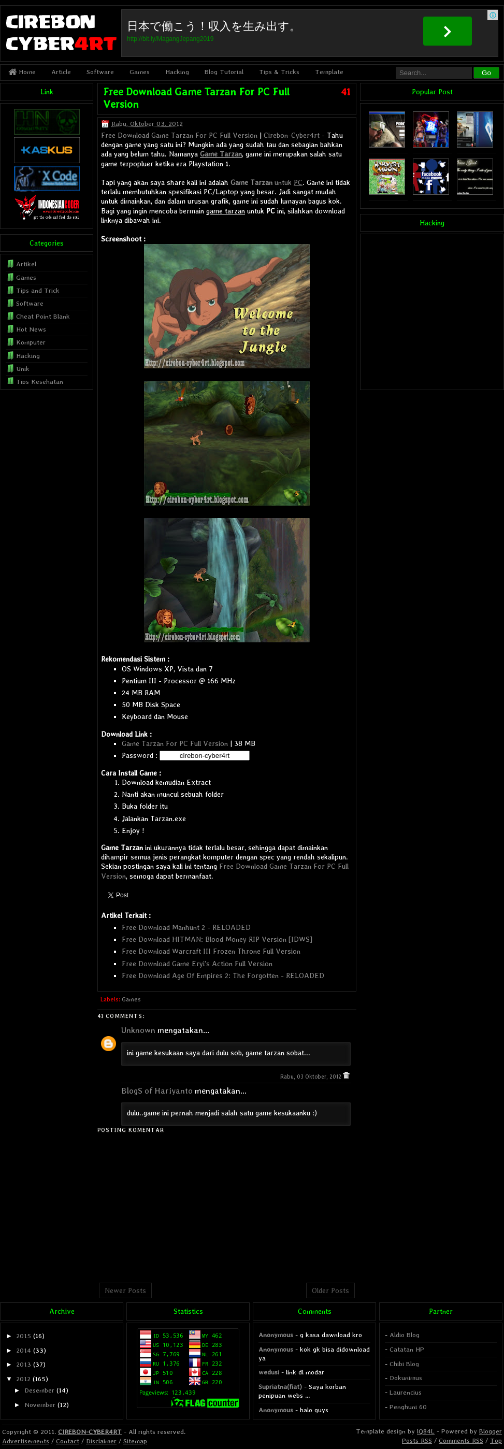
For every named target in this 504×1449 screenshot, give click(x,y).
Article (61, 72)
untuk (267, 182)
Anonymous (275, 1335)
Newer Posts (125, 1290)
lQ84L (426, 1431)
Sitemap (135, 1441)
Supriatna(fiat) (280, 1386)
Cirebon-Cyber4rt (292, 135)
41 (346, 91)
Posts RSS (417, 1440)
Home (22, 72)
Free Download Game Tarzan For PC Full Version (179, 135)
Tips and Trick (38, 290)
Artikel (26, 264)
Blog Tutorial (224, 72)
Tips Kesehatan (39, 381)
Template (329, 72)
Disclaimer (101, 1441)
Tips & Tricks (279, 72)
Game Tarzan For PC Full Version (175, 743)
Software (100, 72)
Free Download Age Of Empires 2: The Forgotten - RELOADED (223, 975)
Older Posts (330, 1290)
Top (496, 1440)
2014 (23, 1350)
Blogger (490, 1431)
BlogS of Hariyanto (157, 1091)
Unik (23, 368)
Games (139, 72)
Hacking (177, 72)
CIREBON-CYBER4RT (90, 1432)
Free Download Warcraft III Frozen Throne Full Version (211, 951)
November (39, 1405)
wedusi (268, 1372)
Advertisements (25, 1441)
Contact (67, 1441)
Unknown (138, 1030)
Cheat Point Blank (43, 316)
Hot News (31, 329)
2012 (23, 1379)
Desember (39, 1390)
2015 (23, 1336)
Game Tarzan (221, 154)
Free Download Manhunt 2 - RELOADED (186, 927)
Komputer (31, 342)
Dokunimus (406, 1378)
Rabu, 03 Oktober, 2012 (311, 1076)
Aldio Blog (405, 1335)
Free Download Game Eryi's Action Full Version (197, 963)
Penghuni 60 (408, 1407)
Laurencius (406, 1392)
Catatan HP (407, 1349)
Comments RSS (461, 1440)
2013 (23, 1364)
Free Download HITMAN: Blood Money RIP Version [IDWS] (217, 939)
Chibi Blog (404, 1364)
